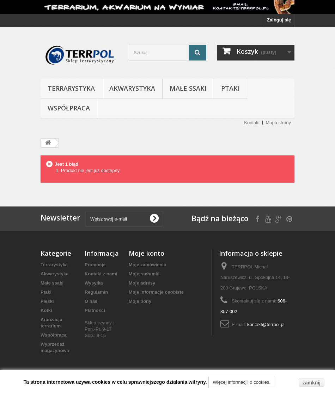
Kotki (46, 310)
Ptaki (230, 88)
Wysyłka (94, 283)
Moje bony (140, 301)
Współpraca (69, 108)
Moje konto (146, 253)
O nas (91, 301)
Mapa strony (278, 122)
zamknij (312, 383)
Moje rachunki (144, 273)
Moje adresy (142, 283)
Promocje (95, 264)
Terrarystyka (71, 88)
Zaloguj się (279, 20)
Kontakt (252, 122)
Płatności (95, 310)
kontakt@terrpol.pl (266, 324)
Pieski (47, 301)
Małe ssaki (188, 88)
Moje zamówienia (147, 264)
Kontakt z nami (101, 273)
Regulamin (96, 292)
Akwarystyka (132, 88)
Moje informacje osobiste (156, 292)
